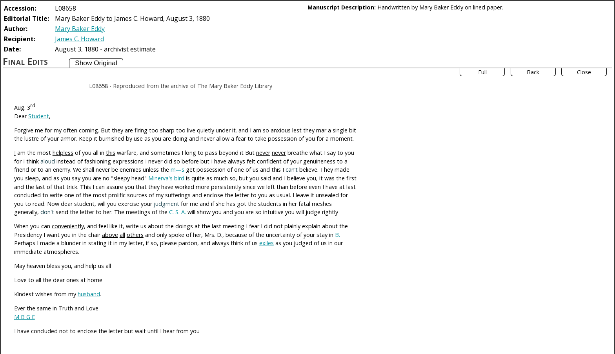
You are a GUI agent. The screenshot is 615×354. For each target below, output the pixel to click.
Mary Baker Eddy (80, 28)
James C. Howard (79, 39)
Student (38, 116)
